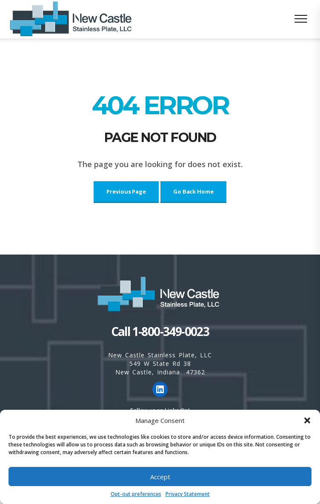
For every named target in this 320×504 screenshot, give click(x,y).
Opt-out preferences (136, 494)
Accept (160, 476)
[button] (307, 420)
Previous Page (126, 191)
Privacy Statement (188, 494)
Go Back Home (193, 191)
